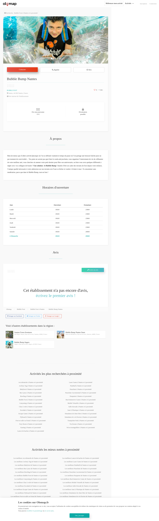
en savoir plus (49, 511)
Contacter (22, 69)
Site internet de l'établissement (17, 96)
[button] (11, 40)
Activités (128, 3)
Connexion (153, 4)
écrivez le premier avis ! (56, 295)
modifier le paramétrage (34, 511)
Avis (89, 70)
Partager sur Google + (52, 316)
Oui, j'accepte (79, 515)
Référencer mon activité (114, 3)
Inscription (143, 4)
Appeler (55, 70)
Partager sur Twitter (33, 316)
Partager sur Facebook (14, 316)
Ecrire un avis (92, 270)
